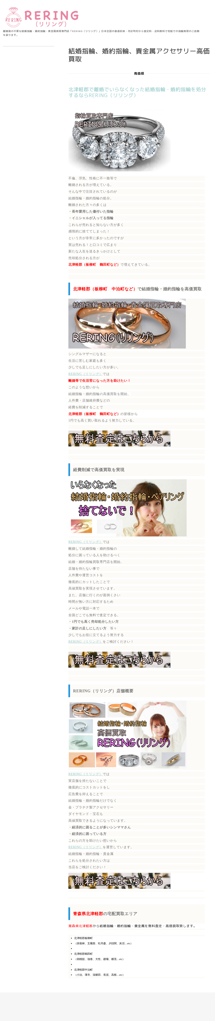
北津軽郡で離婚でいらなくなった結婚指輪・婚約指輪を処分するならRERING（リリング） (137, 92)
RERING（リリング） (85, 374)
